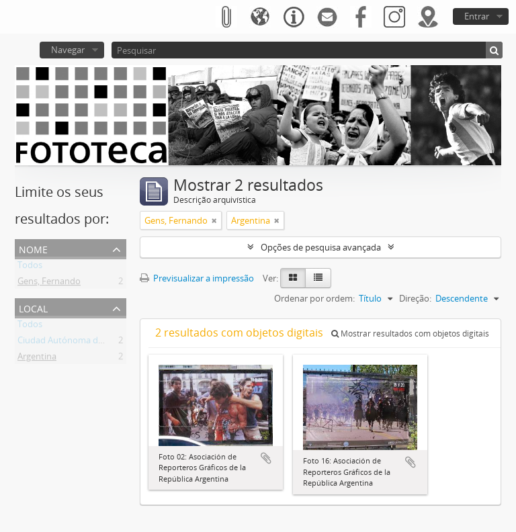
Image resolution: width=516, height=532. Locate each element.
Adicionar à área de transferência (266, 458)
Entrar (476, 16)
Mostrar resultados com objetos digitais (410, 333)
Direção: (415, 298)
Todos (29, 267)
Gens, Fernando (49, 283)
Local (33, 307)
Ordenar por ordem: (314, 298)
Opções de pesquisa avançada (321, 247)
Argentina (36, 359)
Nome (33, 248)
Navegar (68, 50)
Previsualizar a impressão (197, 278)
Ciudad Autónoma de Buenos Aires (87, 343)
